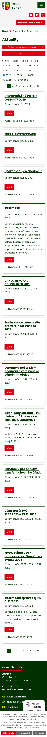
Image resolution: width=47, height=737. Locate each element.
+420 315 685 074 (17, 696)
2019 (39, 65)
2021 (19, 70)
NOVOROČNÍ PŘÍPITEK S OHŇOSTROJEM (21, 98)
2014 (25, 60)
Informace (12, 208)
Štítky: (5, 60)
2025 (31, 75)
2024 (19, 75)
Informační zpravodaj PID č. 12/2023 (23, 599)
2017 (18, 65)
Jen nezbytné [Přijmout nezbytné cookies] (24, 733)
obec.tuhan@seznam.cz (20, 701)
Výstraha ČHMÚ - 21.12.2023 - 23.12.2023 (20, 512)
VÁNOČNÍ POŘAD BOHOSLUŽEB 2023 (17, 282)
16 (38, 86)
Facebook (22, 79)
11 (30, 86)
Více (9, 113)
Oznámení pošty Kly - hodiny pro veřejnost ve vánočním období (22, 371)
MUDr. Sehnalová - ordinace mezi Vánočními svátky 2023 (23, 556)
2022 (30, 70)
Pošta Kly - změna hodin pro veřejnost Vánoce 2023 (22, 325)
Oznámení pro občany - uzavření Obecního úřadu (23, 471)
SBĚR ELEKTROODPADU (20, 134)
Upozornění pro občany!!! (23, 171)
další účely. (32, 719)
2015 (36, 60)
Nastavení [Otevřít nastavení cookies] (39, 733)
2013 (15, 60)
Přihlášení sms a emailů (30, 22)
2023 (8, 75)
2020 (8, 70)
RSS (31, 53)
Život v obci (19, 31)
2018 (28, 65)
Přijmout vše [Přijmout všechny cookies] (8, 733)
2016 (8, 65)
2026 (8, 79)
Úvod (5, 31)
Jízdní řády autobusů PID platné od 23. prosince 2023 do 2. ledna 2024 (23, 416)
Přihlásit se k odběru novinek (25, 47)
